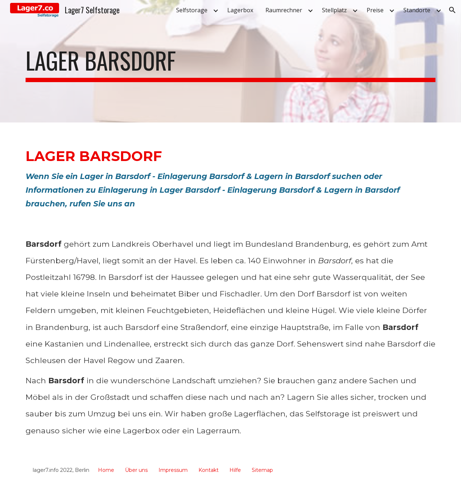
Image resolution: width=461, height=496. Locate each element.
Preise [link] (375, 10)
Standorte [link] (416, 10)
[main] (230, 61)
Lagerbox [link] (240, 10)
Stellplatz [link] (334, 10)
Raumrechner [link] (283, 10)
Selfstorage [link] (191, 10)
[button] (452, 10)
